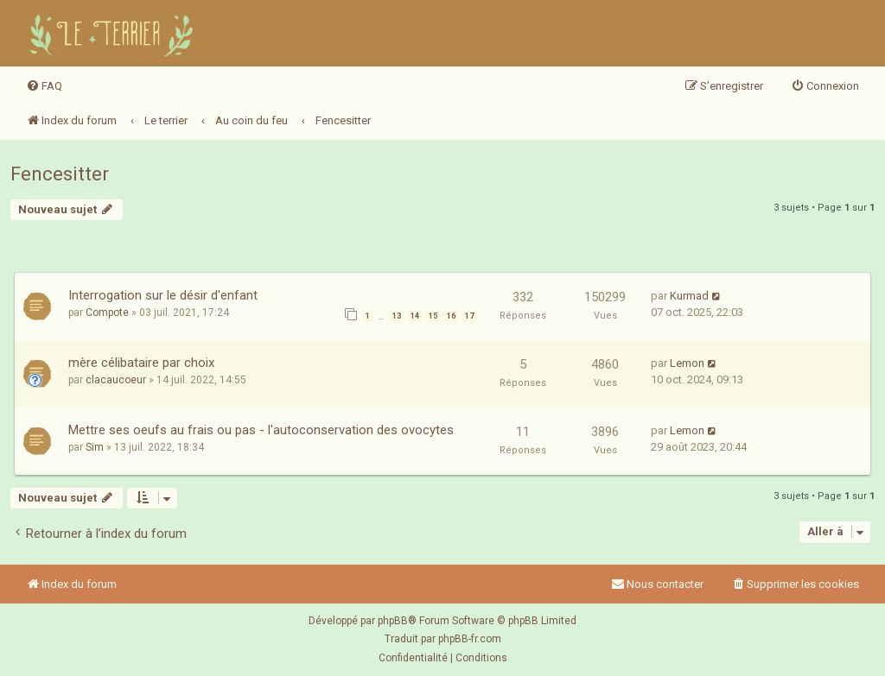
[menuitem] (44, 86)
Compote (107, 312)
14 (415, 316)
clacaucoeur (116, 380)
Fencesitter (59, 174)
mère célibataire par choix (141, 362)
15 (433, 316)
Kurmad (689, 295)
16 (451, 316)
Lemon (687, 363)
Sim (95, 447)
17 (469, 316)
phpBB (393, 621)
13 (396, 316)
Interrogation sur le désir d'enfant (163, 295)
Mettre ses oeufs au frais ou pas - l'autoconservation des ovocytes (261, 430)
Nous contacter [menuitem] (657, 584)
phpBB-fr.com (469, 639)
